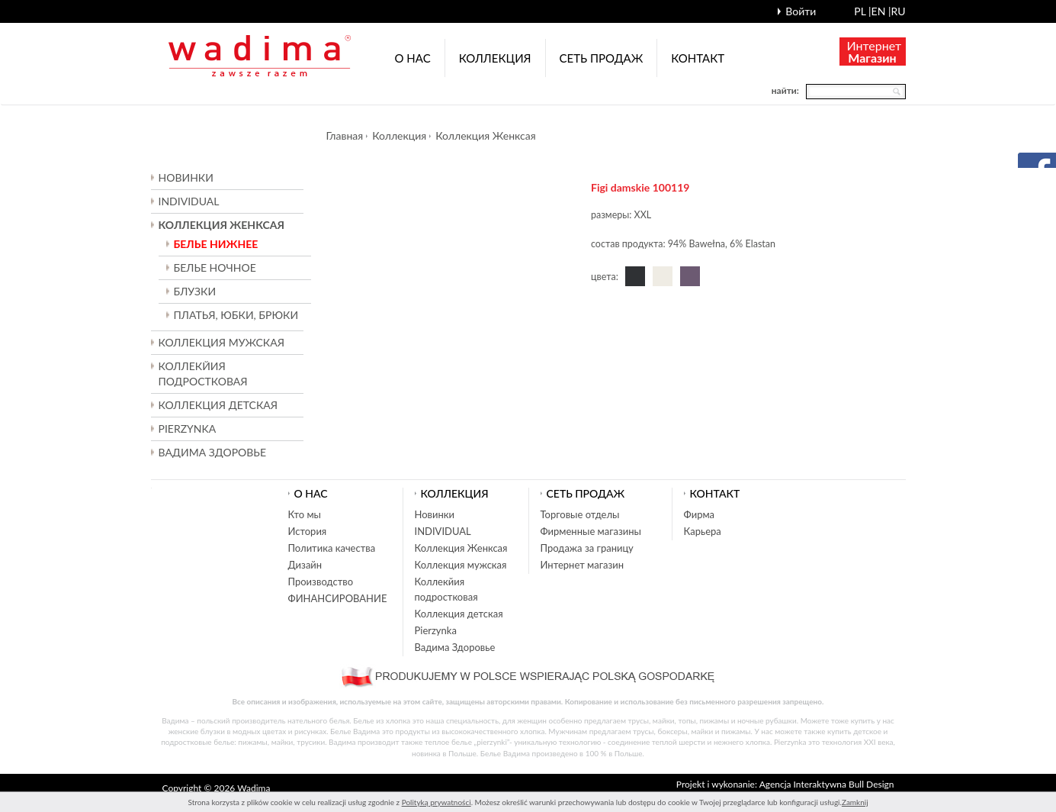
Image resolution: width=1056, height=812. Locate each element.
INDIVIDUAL (189, 201)
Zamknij (855, 802)
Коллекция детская (459, 613)
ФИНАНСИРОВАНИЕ (337, 598)
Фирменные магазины (591, 531)
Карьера (702, 531)
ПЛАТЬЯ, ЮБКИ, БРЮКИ (236, 314)
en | (881, 11)
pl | (862, 11)
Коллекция (495, 58)
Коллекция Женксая (485, 135)
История (307, 531)
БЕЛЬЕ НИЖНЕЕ (216, 243)
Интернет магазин (582, 565)
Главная (345, 135)
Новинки (186, 177)
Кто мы (305, 514)
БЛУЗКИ (195, 291)
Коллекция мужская (461, 565)
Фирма (699, 514)
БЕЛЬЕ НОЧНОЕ (215, 267)
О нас (413, 58)
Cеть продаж (602, 58)
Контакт (697, 58)
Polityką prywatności (436, 802)
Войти (800, 11)
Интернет (874, 51)
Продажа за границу (587, 548)
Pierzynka (188, 428)
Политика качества (332, 548)
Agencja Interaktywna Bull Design (826, 784)
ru (898, 11)
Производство (321, 581)
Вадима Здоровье (212, 452)
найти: (785, 90)
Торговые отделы (580, 514)
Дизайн (305, 565)
